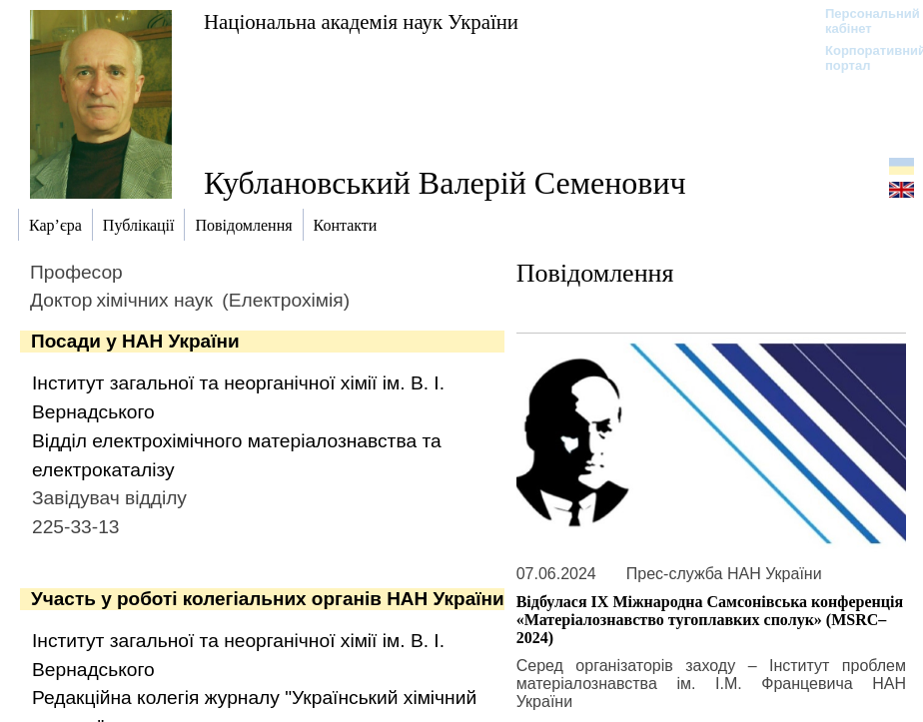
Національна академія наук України (361, 21)
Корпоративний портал (862, 58)
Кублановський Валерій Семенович (445, 183)
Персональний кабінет (862, 21)
